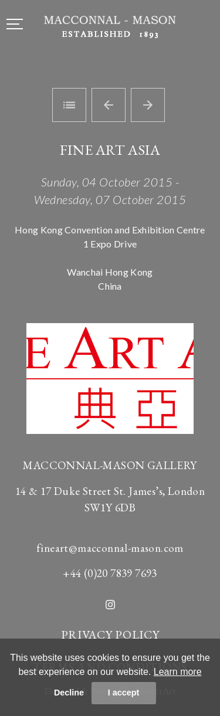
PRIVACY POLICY (110, 634)
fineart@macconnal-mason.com (110, 548)
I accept (124, 692)
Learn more (178, 672)
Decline (69, 692)
